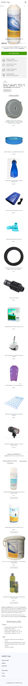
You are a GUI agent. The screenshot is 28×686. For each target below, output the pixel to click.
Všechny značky (5, 660)
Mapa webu (4, 665)
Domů (1, 6)
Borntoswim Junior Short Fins (14, 239)
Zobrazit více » (21, 48)
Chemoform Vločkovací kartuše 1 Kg (14, 326)
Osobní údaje (4, 670)
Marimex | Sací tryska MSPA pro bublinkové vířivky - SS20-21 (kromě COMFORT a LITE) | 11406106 (14, 122)
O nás (3, 673)
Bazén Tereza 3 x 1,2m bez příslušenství (14, 151)
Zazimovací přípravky (20, 455)
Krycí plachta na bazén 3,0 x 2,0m (14, 210)
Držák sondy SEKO (14, 297)
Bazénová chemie (12, 455)
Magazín (3, 663)
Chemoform (6, 48)
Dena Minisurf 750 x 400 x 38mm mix (14, 385)
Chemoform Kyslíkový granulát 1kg (14, 527)
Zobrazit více (7, 90)
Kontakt (3, 675)
